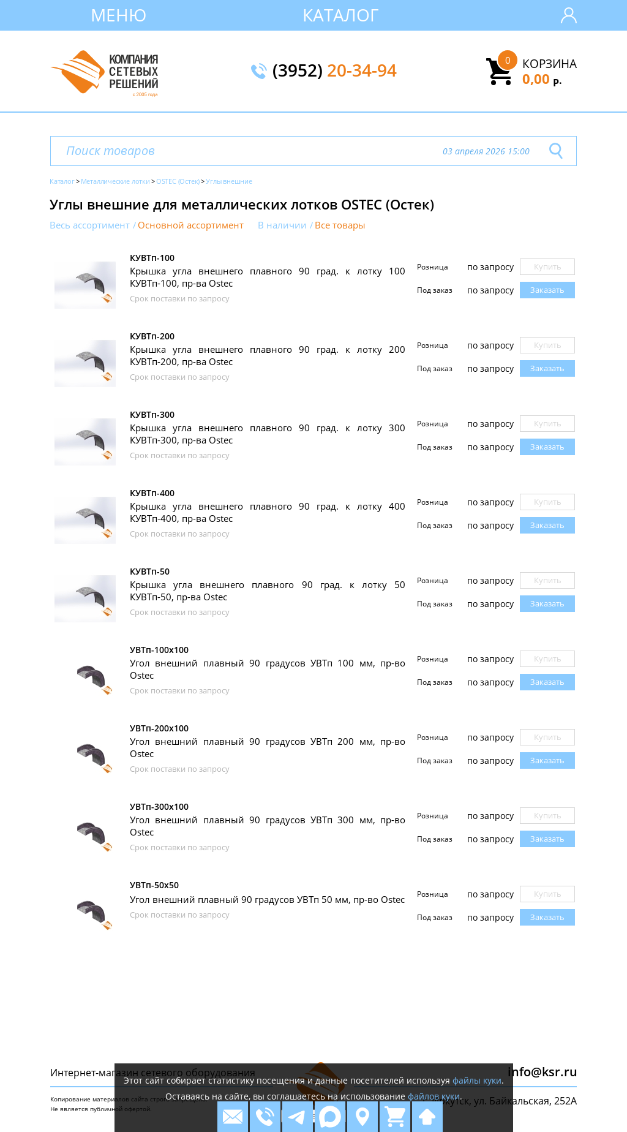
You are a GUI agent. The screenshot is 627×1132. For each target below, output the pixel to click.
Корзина (549, 64)
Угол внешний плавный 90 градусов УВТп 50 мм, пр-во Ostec (267, 899)
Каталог (340, 15)
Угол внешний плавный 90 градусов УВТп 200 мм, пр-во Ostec (267, 747)
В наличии (282, 225)
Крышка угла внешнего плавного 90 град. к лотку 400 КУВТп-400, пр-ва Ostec (267, 512)
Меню (118, 15)
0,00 (542, 78)
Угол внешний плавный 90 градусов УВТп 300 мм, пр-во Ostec (267, 825)
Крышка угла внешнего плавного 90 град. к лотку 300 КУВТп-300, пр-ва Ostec (267, 433)
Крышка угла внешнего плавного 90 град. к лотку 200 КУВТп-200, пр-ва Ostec (267, 355)
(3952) (334, 71)
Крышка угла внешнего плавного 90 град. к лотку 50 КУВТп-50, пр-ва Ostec (267, 590)
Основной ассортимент (191, 225)
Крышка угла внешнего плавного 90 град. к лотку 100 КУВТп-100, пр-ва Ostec (267, 277)
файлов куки (434, 1096)
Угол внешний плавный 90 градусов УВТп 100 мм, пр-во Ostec (267, 669)
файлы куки (476, 1080)
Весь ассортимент (90, 225)
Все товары (340, 225)
